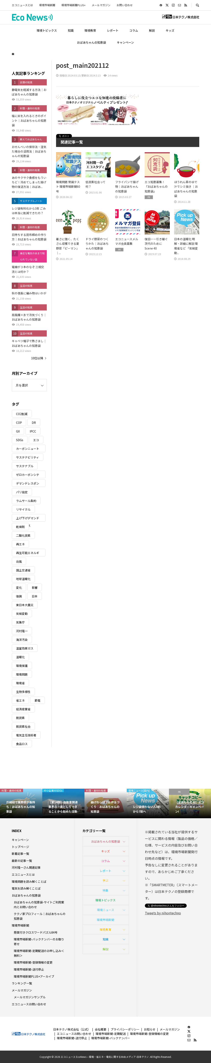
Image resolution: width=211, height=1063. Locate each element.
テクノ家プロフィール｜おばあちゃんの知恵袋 (40, 916)
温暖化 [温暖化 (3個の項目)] (20, 657)
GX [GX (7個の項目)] (18, 431)
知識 (71, 30)
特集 (105, 890)
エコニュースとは (22, 5)
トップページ (20, 847)
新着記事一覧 (20, 854)
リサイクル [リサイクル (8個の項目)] (23, 509)
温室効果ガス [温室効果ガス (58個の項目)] (24, 648)
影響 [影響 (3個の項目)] (35, 587)
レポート (112, 30)
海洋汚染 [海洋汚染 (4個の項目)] (22, 640)
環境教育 (90, 30)
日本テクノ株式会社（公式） (71, 1029)
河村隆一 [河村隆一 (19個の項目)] (22, 631)
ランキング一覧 (22, 983)
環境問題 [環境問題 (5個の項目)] (22, 674)
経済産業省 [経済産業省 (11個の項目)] (23, 709)
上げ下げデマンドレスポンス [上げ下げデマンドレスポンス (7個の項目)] (27, 519)
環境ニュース (105, 910)
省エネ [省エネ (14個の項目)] (20, 700)
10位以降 (37, 358)
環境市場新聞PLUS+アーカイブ (34, 976)
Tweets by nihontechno (163, 912)
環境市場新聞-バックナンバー (110, 1038)
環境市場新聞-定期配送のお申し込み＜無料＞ (39, 953)
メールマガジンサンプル (30, 997)
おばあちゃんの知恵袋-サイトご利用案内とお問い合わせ (39, 904)
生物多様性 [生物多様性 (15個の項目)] (23, 692)
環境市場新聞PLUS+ (73, 5)
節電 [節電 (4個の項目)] (37, 700)
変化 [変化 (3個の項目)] (19, 587)
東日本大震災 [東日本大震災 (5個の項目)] (24, 605)
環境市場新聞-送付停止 (29, 969)
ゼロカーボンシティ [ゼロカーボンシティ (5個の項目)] (27, 475)
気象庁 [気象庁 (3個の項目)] (20, 622)
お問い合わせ (125, 5)
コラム (133, 30)
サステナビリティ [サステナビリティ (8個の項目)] (27, 457)
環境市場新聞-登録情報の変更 (33, 962)
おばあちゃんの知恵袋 (91, 42)
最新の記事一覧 (22, 861)
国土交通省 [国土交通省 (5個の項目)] (23, 570)
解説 (152, 30)
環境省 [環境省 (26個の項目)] (20, 683)
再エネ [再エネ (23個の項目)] (20, 544)
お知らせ (149, 1029)
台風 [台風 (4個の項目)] (19, 561)
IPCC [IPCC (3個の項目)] (33, 431)
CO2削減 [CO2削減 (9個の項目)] (21, 414)
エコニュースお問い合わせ (29, 1004)
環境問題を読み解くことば (29, 881)
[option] (21, 803)
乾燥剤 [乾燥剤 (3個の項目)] (20, 527)
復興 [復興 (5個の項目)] (19, 596)
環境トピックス (47, 30)
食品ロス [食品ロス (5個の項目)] (22, 744)
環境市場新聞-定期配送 (111, 1034)
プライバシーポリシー (125, 1029)
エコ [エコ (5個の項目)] (36, 440)
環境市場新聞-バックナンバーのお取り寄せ (39, 941)
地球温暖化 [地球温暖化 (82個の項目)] (23, 579)
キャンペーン (125, 42)
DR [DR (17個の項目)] (34, 422)
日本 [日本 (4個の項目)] (35, 596)
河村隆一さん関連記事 (26, 867)
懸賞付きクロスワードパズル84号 (35, 932)
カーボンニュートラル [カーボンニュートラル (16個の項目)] (27, 449)
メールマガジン (101, 5)
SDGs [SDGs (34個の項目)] (19, 440)
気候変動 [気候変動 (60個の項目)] (22, 614)
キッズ (170, 30)
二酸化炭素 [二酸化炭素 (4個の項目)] (23, 535)
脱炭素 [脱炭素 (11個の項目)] (20, 718)
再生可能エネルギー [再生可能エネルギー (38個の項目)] (27, 553)
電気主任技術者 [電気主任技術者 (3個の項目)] (26, 735)
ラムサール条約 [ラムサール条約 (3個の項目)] (26, 501)
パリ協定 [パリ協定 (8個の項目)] (22, 492)
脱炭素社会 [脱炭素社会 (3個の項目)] (23, 726)
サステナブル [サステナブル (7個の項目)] (24, 466)
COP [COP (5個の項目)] (19, 422)
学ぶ (105, 880)
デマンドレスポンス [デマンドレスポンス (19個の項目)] (27, 484)
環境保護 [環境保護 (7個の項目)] (22, 666)
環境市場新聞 (47, 5)
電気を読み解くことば (26, 888)
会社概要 (100, 1029)
